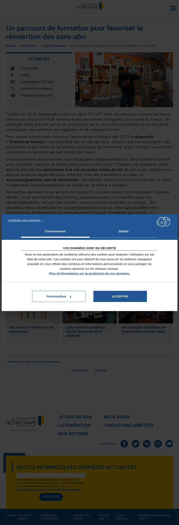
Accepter (120, 296)
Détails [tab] (124, 231)
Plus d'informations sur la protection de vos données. (89, 273)
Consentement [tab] (55, 231)
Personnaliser (59, 296)
